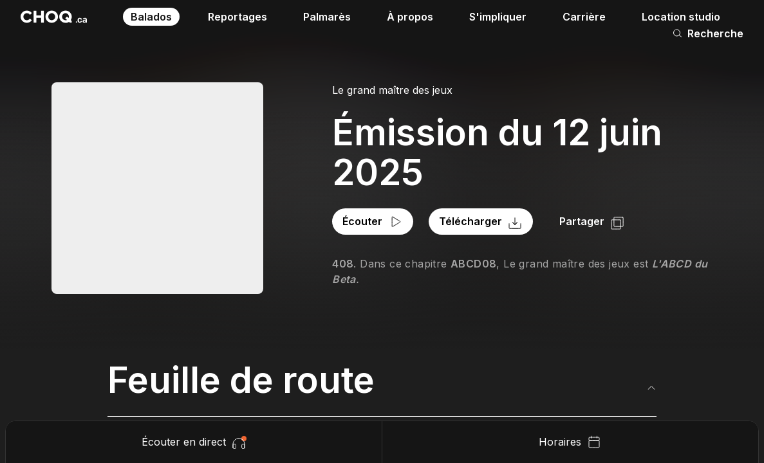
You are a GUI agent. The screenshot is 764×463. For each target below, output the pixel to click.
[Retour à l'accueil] (54, 16)
